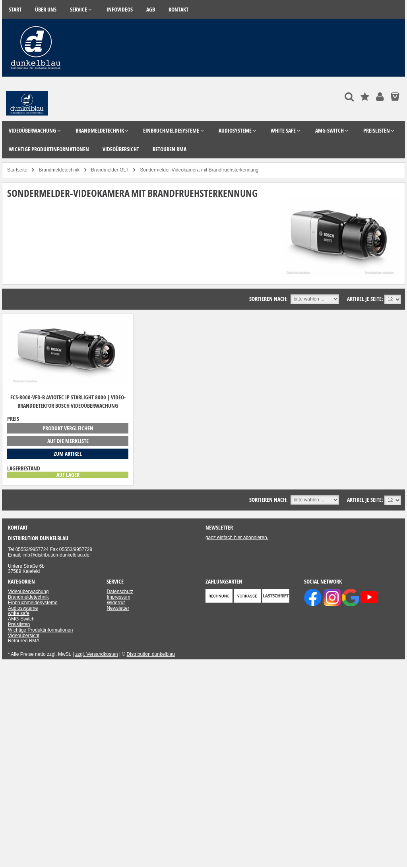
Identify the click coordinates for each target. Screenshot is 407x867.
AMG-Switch (21, 619)
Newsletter (118, 608)
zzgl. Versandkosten (96, 654)
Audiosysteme (23, 608)
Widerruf (115, 602)
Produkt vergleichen (68, 428)
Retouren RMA (23, 641)
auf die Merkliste (68, 441)
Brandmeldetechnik (28, 597)
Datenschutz (120, 591)
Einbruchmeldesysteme (33, 602)
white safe (18, 613)
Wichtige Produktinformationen (40, 630)
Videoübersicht (23, 635)
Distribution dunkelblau (151, 654)
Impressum (118, 597)
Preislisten (19, 624)
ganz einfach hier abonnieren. (236, 537)
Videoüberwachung (28, 591)
